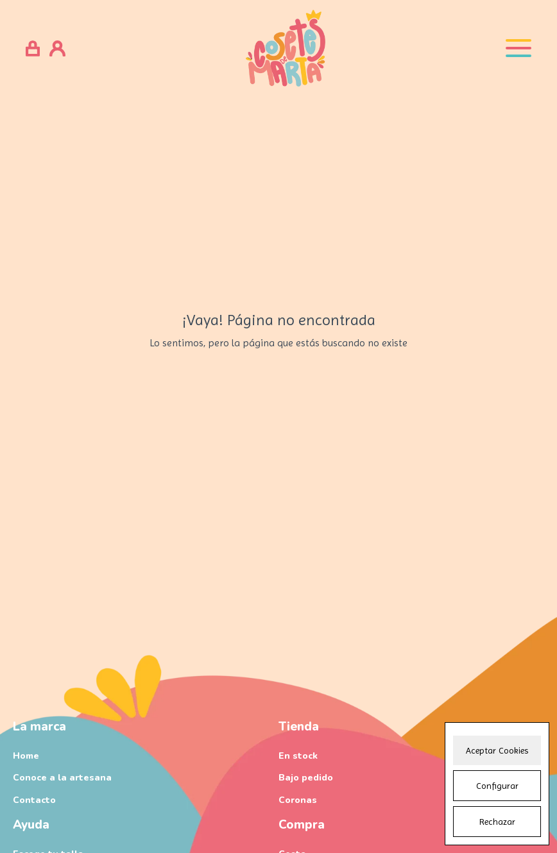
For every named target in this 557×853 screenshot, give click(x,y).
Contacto (34, 800)
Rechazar (497, 821)
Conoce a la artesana (62, 778)
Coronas (297, 800)
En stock (298, 756)
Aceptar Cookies (497, 750)
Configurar (497, 786)
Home (26, 756)
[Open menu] (518, 48)
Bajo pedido (305, 778)
